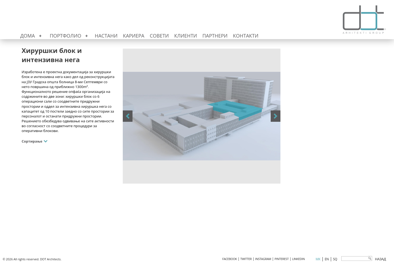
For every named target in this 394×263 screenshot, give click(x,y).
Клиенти (185, 35)
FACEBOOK (229, 259)
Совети (159, 35)
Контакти (246, 35)
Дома (27, 35)
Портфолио (65, 35)
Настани (106, 35)
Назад (380, 259)
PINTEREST (281, 259)
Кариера (133, 35)
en (327, 259)
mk (318, 259)
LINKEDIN (298, 259)
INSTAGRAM (263, 259)
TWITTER (246, 259)
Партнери (214, 35)
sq (335, 259)
